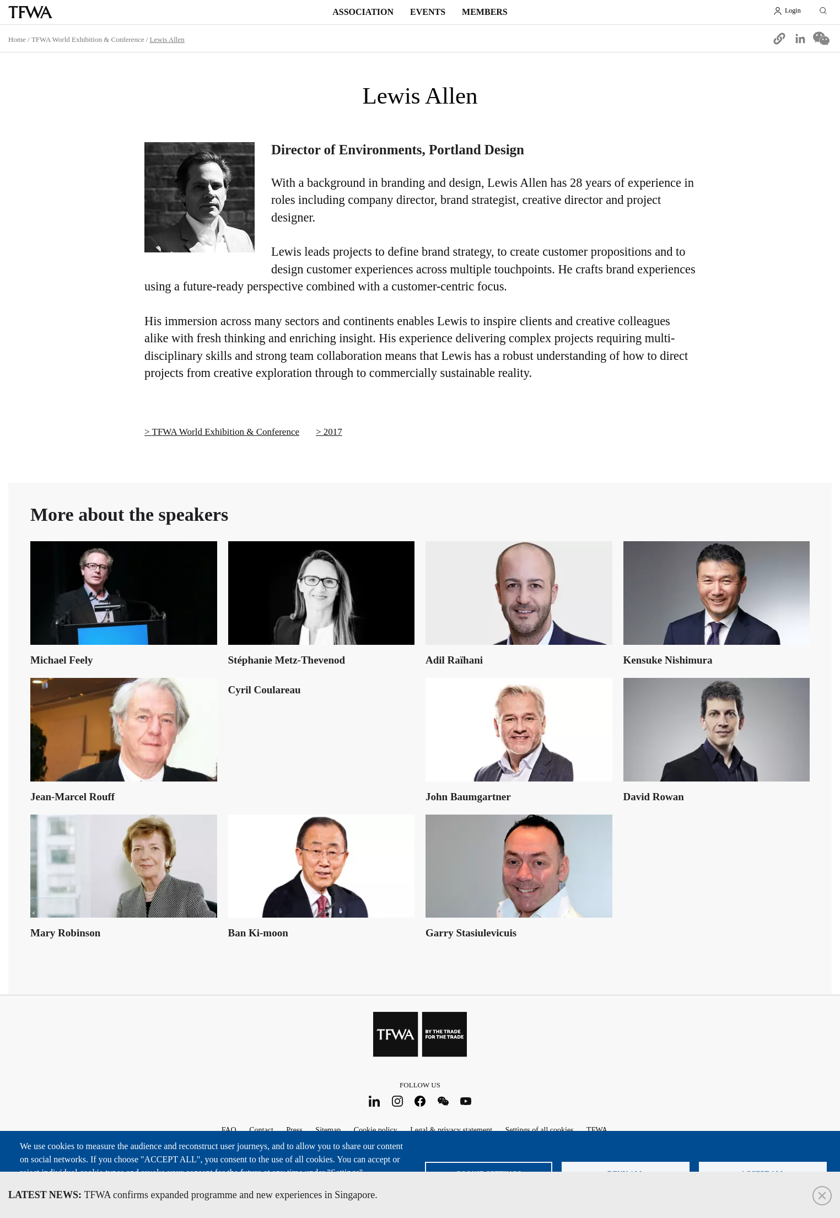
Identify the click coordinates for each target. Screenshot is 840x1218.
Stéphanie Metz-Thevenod (287, 660)
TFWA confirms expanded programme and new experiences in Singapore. (193, 1194)
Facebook (420, 1101)
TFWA (30, 12)
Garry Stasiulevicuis (471, 933)
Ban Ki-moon (258, 933)
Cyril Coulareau (264, 690)
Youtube (466, 1101)
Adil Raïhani (454, 660)
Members (485, 12)
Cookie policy (375, 1130)
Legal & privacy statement (451, 1130)
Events (427, 12)
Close (822, 1195)
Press (294, 1130)
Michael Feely (61, 660)
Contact (261, 1130)
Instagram (397, 1101)
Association (363, 12)
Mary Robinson (65, 933)
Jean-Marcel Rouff (72, 796)
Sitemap (328, 1130)
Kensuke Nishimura (668, 660)
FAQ (229, 1130)
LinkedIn (374, 1101)
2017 (333, 432)
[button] (779, 38)
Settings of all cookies (539, 1130)
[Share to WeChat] (821, 38)
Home (17, 39)
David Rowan (653, 796)
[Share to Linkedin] (800, 38)
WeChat (443, 1101)
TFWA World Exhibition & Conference (87, 39)
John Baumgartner (468, 796)
